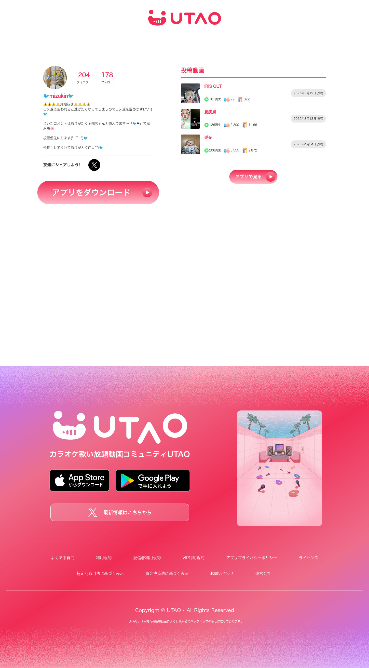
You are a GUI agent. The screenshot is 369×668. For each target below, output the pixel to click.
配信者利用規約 (147, 558)
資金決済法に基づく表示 (167, 573)
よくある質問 (62, 558)
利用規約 (104, 558)
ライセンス (308, 558)
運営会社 (263, 573)
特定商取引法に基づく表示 (100, 573)
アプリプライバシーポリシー (251, 558)
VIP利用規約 (193, 558)
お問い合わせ (222, 573)
